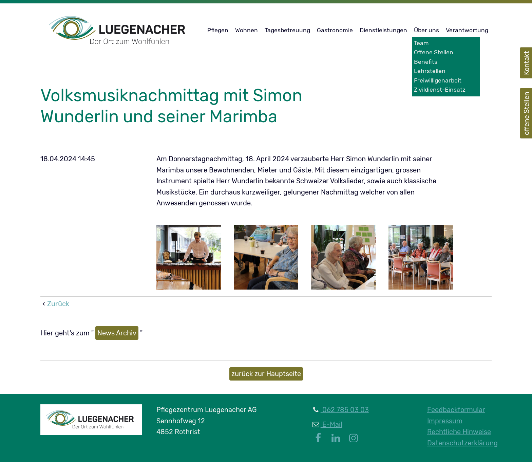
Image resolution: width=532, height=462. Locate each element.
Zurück (58, 304)
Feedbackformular (456, 410)
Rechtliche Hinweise (459, 432)
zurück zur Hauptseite (266, 374)
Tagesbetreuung (287, 30)
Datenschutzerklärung (462, 443)
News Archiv (116, 333)
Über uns (426, 30)
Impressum (444, 421)
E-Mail (331, 424)
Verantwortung (467, 30)
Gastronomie (335, 30)
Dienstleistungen (383, 30)
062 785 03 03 (345, 410)
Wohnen (246, 30)
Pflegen (217, 30)
